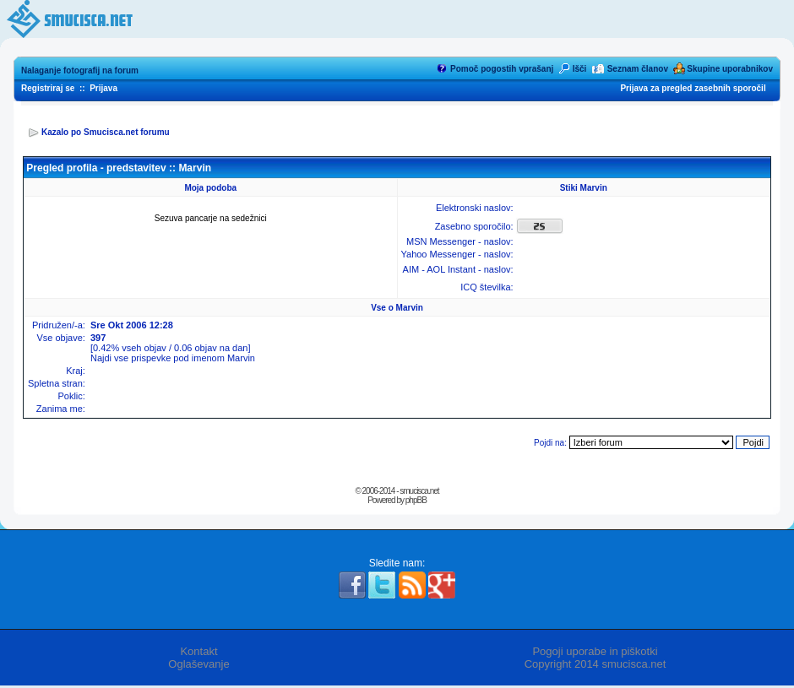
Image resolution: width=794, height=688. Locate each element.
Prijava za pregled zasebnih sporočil (692, 88)
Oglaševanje (198, 664)
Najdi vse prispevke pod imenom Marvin (172, 358)
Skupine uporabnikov (730, 68)
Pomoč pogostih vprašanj (501, 68)
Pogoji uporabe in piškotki (594, 651)
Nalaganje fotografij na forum (80, 70)
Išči (580, 68)
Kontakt (198, 651)
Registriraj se (47, 88)
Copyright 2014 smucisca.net (595, 664)
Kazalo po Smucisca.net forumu (105, 132)
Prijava (103, 88)
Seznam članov (637, 68)
